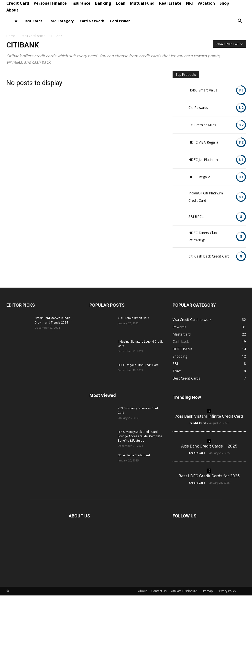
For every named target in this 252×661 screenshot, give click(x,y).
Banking (103, 3)
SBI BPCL (196, 216)
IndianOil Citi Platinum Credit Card (205, 197)
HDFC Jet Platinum (203, 159)
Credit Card (17, 3)
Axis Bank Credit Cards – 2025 (209, 446)
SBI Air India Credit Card (134, 455)
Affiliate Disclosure (184, 591)
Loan (120, 3)
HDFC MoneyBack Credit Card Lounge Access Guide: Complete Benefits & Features (140, 436)
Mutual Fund (142, 3)
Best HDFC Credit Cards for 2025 (209, 475)
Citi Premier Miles (202, 125)
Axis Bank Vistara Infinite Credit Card (209, 416)
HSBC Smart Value (203, 90)
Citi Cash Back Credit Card (209, 256)
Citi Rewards (198, 107)
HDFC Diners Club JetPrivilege (202, 236)
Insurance (80, 3)
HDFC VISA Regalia (203, 142)
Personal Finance (50, 3)
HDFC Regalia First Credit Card (138, 365)
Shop (224, 3)
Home (10, 36)
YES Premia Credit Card (133, 318)
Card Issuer (120, 21)
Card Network (92, 21)
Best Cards (33, 21)
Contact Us (158, 591)
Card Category (61, 21)
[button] (240, 21)
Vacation (206, 3)
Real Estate (170, 3)
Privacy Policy (227, 591)
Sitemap (207, 591)
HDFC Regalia (199, 177)
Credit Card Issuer (32, 36)
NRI (189, 3)
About (12, 10)
